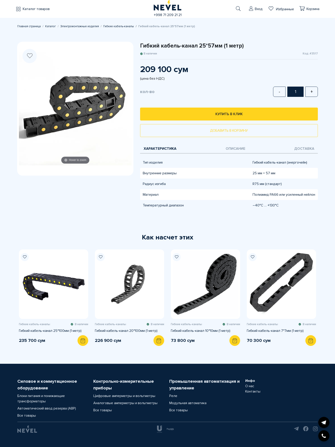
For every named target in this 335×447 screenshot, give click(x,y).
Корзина (312, 9)
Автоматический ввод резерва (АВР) (46, 408)
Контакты (252, 391)
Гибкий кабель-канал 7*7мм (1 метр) (275, 330)
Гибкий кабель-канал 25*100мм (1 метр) (50, 330)
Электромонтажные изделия (79, 26)
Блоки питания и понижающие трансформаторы (41, 398)
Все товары (26, 415)
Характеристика (160, 148)
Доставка (304, 148)
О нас (249, 386)
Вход (259, 9)
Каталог (50, 26)
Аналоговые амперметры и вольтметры (125, 403)
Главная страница (29, 26)
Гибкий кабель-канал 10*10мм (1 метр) (200, 330)
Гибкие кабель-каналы (118, 26)
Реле (173, 396)
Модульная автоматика (187, 403)
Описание (235, 148)
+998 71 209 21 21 (168, 15)
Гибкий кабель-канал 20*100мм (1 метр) (126, 330)
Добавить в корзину (229, 130)
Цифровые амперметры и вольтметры (124, 396)
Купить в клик (229, 114)
